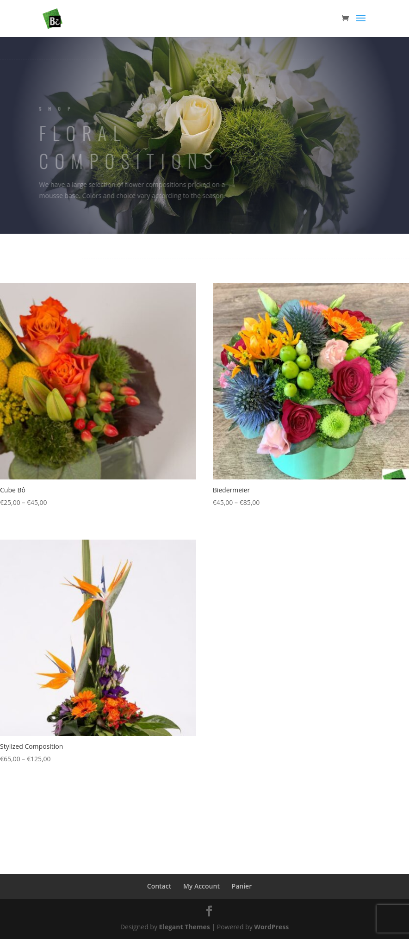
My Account (201, 886)
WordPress (271, 926)
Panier (242, 886)
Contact (159, 886)
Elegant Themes (184, 926)
